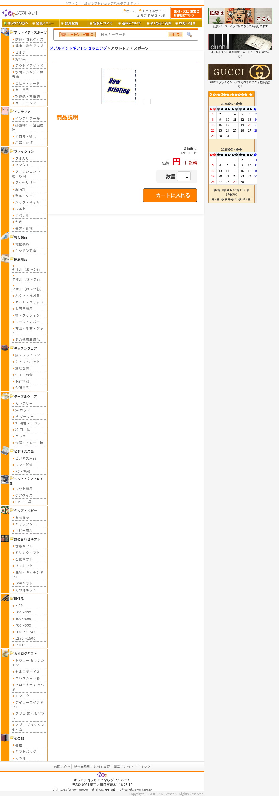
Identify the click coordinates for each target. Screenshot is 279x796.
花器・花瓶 (22, 142)
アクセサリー (24, 182)
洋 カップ (21, 409)
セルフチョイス (26, 671)
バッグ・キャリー (28, 202)
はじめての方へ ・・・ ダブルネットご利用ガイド (16, 23)
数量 (170, 176)
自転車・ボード (26, 83)
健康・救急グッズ (28, 45)
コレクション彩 (26, 678)
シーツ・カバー (26, 321)
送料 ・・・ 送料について (131, 23)
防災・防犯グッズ (28, 39)
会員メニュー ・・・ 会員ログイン (45, 23)
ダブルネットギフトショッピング (78, 48)
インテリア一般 (26, 118)
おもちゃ (20, 517)
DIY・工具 (22, 501)
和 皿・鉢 (21, 429)
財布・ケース (24, 195)
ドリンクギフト (26, 552)
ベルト (19, 208)
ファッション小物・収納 (26, 173)
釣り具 (19, 58)
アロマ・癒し (24, 136)
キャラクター (24, 523)
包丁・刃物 (22, 374)
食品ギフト (22, 546)
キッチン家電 (24, 250)
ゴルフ (19, 52)
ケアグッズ (22, 495)
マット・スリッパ (28, 302)
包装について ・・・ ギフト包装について (102, 23)
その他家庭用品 (26, 339)
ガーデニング (24, 102)
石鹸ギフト (22, 559)
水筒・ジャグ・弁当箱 (27, 74)
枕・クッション (26, 315)
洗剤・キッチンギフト (28, 574)
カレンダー (232, 147)
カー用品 (20, 89)
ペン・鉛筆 (22, 464)
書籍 (17, 745)
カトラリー (22, 403)
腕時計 (19, 189)
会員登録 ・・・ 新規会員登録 (73, 23)
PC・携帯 (21, 471)
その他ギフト (24, 590)
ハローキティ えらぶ (28, 686)
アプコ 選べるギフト (28, 715)
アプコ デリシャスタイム (28, 727)
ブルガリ (20, 158)
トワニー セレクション (28, 662)
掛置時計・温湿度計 (28, 127)
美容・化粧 (22, 228)
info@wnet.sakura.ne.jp (134, 789)
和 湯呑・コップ (26, 423)
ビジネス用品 (24, 458)
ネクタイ (20, 164)
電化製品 (20, 244)
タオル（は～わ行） (28, 287)
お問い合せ (62, 766)
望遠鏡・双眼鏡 (26, 96)
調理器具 (20, 368)
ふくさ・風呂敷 (26, 295)
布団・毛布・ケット (28, 330)
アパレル (20, 215)
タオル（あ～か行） (28, 268)
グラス (19, 436)
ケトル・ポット (26, 361)
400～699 (21, 618)
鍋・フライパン (26, 355)
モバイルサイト (153, 10)
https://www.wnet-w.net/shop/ (81, 789)
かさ (17, 221)
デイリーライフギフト (28, 704)
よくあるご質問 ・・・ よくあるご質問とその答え (159, 23)
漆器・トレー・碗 (28, 442)
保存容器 (20, 381)
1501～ (19, 644)
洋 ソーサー (23, 416)
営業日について (125, 766)
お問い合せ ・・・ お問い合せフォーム (188, 23)
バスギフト (22, 565)
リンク (145, 766)
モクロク (20, 695)
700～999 (21, 625)
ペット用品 (22, 488)
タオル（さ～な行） (28, 277)
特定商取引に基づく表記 (92, 766)
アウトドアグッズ (27, 65)
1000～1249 (23, 631)
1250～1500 (23, 638)
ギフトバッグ (24, 751)
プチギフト (22, 583)
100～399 (21, 612)
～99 (17, 605)
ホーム (131, 10)
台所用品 (20, 387)
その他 (19, 758)
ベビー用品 (22, 530)
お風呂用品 (22, 308)
